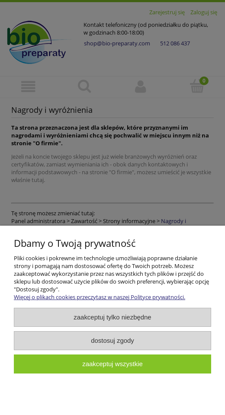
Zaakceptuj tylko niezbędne (112, 317)
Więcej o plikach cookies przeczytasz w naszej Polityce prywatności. (99, 297)
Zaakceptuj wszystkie (112, 363)
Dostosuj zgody (112, 340)
